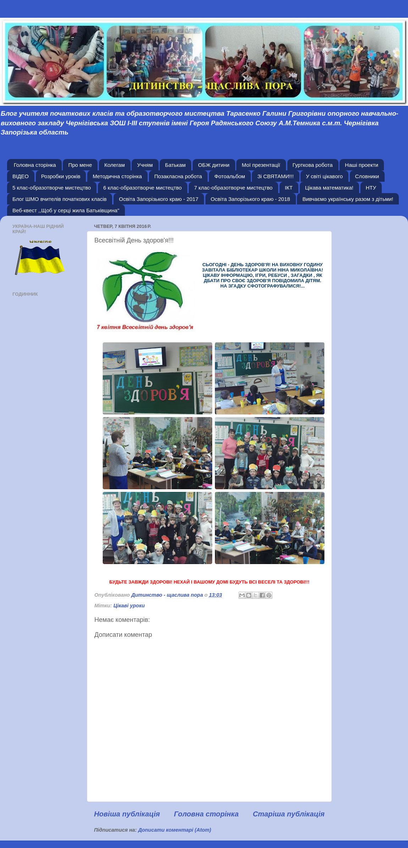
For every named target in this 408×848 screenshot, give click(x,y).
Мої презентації (261, 165)
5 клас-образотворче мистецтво (51, 188)
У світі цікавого (324, 176)
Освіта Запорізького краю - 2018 (250, 199)
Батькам (175, 165)
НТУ (371, 188)
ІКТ (289, 188)
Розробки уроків (61, 176)
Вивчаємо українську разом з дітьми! (347, 199)
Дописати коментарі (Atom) (174, 830)
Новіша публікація (127, 814)
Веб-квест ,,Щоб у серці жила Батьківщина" (65, 210)
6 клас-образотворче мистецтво (142, 188)
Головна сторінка (35, 165)
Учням (145, 165)
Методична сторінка (117, 176)
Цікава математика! (329, 188)
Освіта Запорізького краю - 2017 (158, 199)
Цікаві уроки (129, 605)
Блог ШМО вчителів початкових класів (59, 199)
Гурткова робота (313, 165)
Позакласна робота (178, 176)
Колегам (114, 165)
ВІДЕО (20, 176)
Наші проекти (361, 165)
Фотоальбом (229, 176)
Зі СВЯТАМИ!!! (275, 176)
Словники (367, 176)
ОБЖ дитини (214, 165)
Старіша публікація (289, 814)
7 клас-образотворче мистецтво (233, 188)
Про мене (80, 165)
